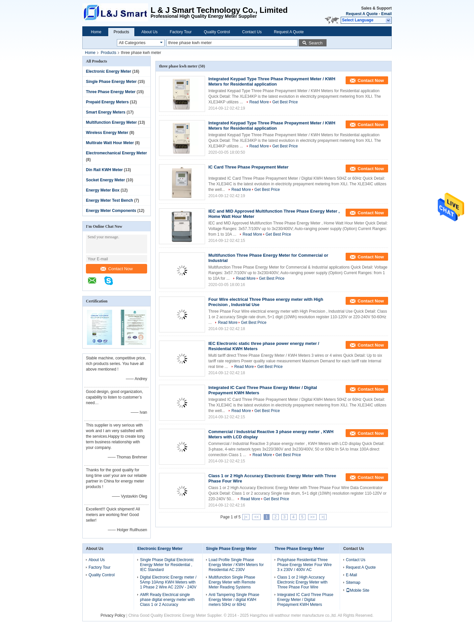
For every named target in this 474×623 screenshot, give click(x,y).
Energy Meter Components (111, 210)
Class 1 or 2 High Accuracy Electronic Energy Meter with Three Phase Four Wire (302, 582)
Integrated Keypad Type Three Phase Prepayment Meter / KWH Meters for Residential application (271, 81)
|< (246, 517)
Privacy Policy (112, 615)
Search (316, 42)
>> (312, 517)
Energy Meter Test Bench (109, 200)
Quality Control (217, 32)
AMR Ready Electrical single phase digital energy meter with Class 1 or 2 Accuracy (167, 599)
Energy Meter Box (102, 190)
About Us (149, 32)
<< (256, 517)
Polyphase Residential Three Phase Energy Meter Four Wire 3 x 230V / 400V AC (304, 565)
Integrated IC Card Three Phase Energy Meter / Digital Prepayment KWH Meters (305, 599)
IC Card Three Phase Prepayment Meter (248, 167)
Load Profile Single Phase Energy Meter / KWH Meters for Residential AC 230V (236, 565)
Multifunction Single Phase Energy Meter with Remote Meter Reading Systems (232, 582)
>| (323, 517)
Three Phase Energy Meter (111, 92)
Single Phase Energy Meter (111, 81)
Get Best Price (285, 102)
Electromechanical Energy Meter (116, 153)
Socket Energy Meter (105, 180)
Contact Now (116, 268)
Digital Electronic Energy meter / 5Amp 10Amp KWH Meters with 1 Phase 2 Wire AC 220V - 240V (168, 582)
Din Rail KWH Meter (104, 170)
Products (121, 32)
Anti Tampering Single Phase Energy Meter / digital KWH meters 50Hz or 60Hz (234, 599)
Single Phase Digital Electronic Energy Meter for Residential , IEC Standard (167, 565)
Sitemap (353, 582)
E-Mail (351, 575)
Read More (259, 102)
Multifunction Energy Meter (111, 122)
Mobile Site (357, 590)
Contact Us (252, 32)
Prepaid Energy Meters (107, 102)
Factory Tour (181, 32)
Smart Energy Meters (105, 112)
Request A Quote (362, 14)
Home (96, 32)
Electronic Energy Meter (108, 71)
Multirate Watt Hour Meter (110, 143)
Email (386, 14)
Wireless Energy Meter (107, 132)
